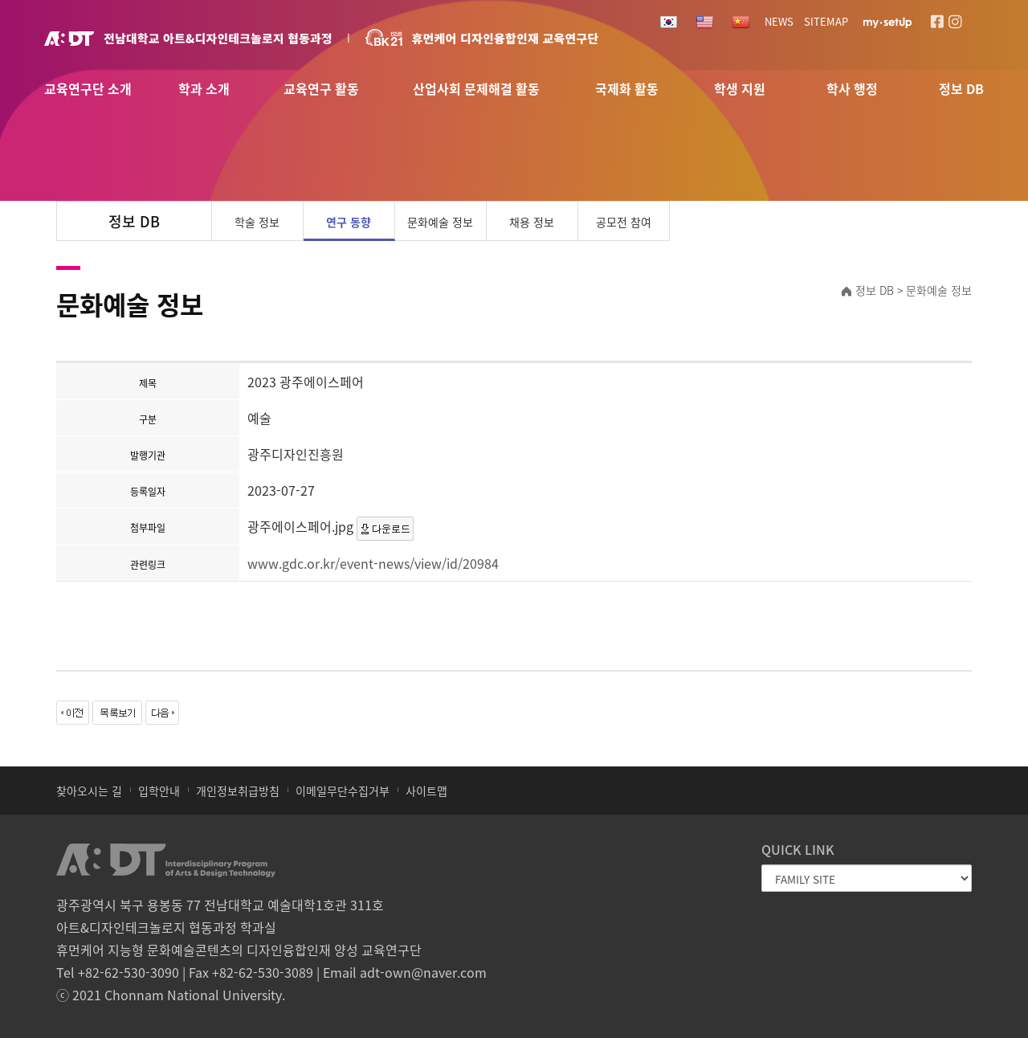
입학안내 (159, 791)
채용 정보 (531, 222)
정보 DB (961, 89)
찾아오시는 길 (89, 791)
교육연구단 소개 (88, 89)
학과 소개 (204, 89)
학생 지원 (739, 89)
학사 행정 (852, 89)
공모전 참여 (623, 222)
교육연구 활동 (321, 89)
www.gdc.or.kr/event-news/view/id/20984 (373, 563)
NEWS (779, 21)
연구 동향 (348, 222)
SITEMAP (826, 21)
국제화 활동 (627, 89)
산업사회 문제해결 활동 (476, 89)
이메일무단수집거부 (343, 791)
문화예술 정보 (440, 222)
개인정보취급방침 (237, 791)
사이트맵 (426, 791)
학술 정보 (257, 222)
